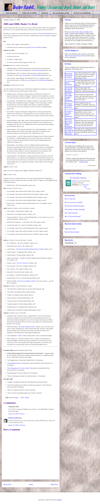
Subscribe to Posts (70, 229)
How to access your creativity (74, 202)
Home (31, 484)
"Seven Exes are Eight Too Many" (26, 281)
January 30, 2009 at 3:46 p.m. (16, 414)
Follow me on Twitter (29, 13)
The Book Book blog (44, 33)
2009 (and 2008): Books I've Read (20, 24)
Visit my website (11, 13)
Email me (45, 13)
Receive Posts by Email (72, 232)
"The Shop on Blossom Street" (26, 326)
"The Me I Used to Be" (22, 263)
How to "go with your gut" (73, 216)
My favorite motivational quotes (74, 206)
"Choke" (19, 335)
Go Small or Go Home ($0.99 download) (69, 113)
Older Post (54, 484)
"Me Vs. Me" (21, 246)
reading (27, 397)
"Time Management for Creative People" (18, 368)
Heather (74, 181)
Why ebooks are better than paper (75, 209)
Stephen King (83, 162)
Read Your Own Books (34, 47)
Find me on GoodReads (82, 13)
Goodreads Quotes (92, 165)
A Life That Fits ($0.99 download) (68, 89)
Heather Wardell (13, 418)
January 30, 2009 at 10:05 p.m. (16, 425)
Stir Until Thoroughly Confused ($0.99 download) (68, 97)
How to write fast (70, 199)
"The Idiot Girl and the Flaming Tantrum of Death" (29, 249)
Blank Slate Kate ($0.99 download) (68, 75)
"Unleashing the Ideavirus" (14, 363)
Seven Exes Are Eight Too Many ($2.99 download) (69, 131)
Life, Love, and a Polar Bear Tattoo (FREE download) (68, 123)
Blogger (59, 500)
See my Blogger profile (61, 13)
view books (87, 188)
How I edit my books (71, 213)
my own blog (23, 70)
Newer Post (7, 484)
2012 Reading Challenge (78, 178)
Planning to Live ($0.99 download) (68, 105)
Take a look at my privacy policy (75, 56)
